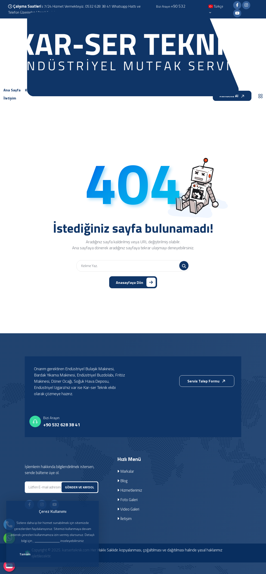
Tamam (25, 554)
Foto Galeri (127, 500)
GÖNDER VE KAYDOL (79, 487)
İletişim (124, 519)
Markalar (125, 471)
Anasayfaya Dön (136, 282)
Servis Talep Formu (207, 381)
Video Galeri (128, 509)
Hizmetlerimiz (129, 490)
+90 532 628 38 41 (61, 424)
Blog (122, 481)
